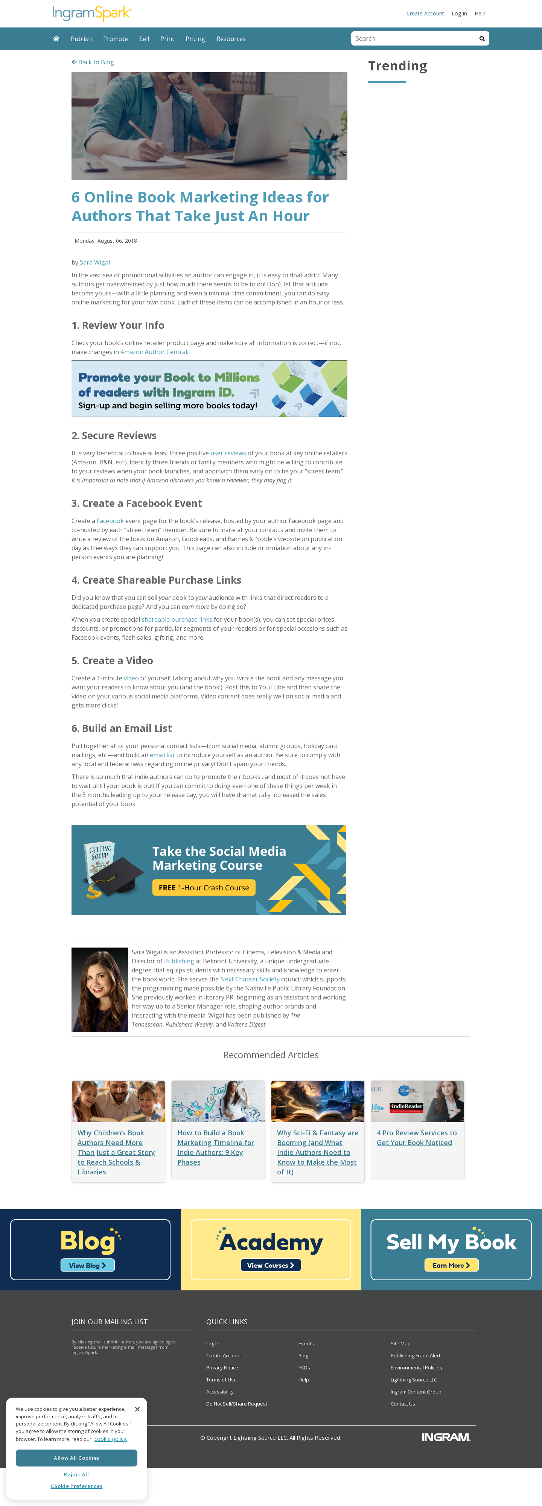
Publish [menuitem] (81, 39)
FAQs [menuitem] (304, 1367)
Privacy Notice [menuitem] (222, 1367)
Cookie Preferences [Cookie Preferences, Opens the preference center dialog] (77, 1486)
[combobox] (413, 38)
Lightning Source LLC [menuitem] (414, 1379)
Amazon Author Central (153, 352)
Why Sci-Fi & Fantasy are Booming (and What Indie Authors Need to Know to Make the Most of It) (318, 1152)
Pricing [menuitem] (195, 39)
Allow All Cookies (76, 1457)
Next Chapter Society (250, 979)
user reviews (228, 453)
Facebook (110, 521)
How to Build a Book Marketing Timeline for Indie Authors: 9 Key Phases (215, 1147)
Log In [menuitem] (459, 13)
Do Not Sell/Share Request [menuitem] (236, 1403)
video (131, 678)
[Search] (482, 38)
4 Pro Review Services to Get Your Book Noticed (417, 1137)
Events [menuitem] (306, 1343)
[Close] (137, 1409)
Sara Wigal (95, 262)
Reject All (76, 1474)
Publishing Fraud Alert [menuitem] (415, 1355)
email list (162, 755)
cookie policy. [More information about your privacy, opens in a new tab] (110, 1438)
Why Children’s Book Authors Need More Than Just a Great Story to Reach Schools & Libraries (116, 1152)
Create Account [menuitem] (425, 13)
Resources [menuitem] (231, 39)
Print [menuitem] (167, 39)
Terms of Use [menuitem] (221, 1379)
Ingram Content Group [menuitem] (416, 1391)
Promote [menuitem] (115, 39)
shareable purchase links (176, 619)
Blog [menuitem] (303, 1355)
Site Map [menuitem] (401, 1343)
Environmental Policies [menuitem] (416, 1367)
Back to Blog (93, 62)
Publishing (179, 961)
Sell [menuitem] (144, 39)
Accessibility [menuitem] (220, 1391)
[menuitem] (56, 38)
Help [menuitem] (480, 13)
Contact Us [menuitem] (403, 1403)
